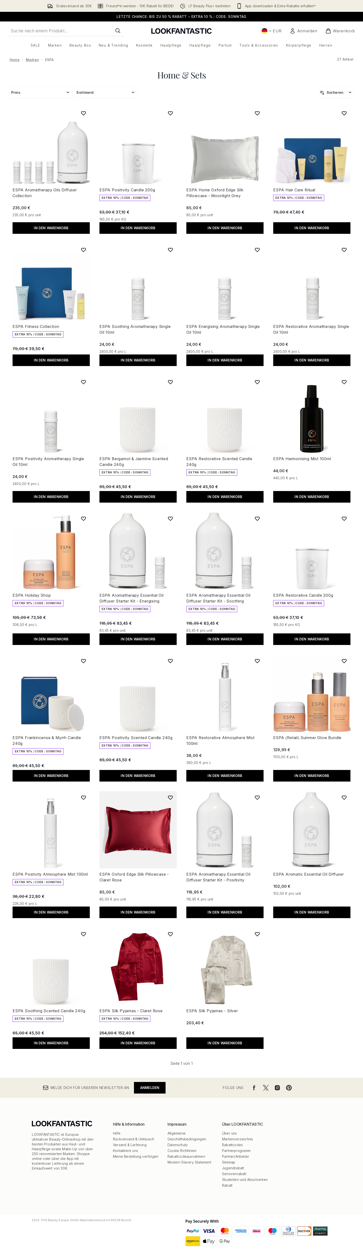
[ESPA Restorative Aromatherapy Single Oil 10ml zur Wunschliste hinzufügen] (344, 250)
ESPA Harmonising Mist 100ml (302, 458)
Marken (32, 60)
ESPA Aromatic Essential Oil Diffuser (308, 874)
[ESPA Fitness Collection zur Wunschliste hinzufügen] (83, 250)
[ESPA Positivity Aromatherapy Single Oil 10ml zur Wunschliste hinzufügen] (83, 382)
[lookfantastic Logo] (181, 31)
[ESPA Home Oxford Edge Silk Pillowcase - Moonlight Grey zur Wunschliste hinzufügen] (257, 113)
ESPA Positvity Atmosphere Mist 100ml (50, 874)
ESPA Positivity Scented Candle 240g (136, 737)
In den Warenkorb (51, 228)
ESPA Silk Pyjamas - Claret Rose (131, 1010)
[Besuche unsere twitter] (266, 1088)
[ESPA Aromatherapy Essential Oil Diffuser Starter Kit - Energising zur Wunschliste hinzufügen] (170, 518)
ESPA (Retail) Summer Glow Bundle (307, 737)
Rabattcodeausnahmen (186, 1156)
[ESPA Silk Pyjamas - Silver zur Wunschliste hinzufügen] (257, 934)
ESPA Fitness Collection (36, 326)
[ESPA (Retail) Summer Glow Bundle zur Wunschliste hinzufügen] (344, 661)
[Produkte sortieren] (336, 92)
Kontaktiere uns (125, 1151)
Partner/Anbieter (235, 1156)
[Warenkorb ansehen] (340, 31)
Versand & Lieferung (130, 1145)
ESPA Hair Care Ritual (294, 189)
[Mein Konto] (304, 31)
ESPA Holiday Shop (32, 595)
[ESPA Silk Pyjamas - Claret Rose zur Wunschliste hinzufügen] (170, 934)
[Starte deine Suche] (66, 30)
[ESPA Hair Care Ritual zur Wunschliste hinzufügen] (344, 113)
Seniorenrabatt (234, 1174)
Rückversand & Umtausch (133, 1139)
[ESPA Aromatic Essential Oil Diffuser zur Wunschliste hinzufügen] (344, 797)
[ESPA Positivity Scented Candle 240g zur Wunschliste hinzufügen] (170, 661)
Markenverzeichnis (237, 1139)
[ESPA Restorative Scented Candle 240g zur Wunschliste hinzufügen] (257, 382)
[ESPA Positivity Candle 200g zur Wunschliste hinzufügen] (170, 113)
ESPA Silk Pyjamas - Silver (212, 1010)
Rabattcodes (232, 1145)
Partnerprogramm (236, 1151)
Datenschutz (178, 1145)
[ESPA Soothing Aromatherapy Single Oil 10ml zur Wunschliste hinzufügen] (170, 250)
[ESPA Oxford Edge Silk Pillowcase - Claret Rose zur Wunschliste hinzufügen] (170, 797)
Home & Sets (181, 75)
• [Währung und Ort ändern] (272, 31)
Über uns (229, 1133)
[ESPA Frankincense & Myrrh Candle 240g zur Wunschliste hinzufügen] (83, 661)
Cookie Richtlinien (182, 1151)
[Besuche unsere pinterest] (289, 1088)
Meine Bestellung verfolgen (135, 1156)
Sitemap (228, 1162)
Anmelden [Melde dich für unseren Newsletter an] (150, 1088)
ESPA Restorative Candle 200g (303, 595)
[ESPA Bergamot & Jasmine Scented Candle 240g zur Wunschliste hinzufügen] (170, 382)
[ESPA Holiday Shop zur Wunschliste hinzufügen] (83, 518)
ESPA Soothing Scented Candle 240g (49, 1010)
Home (15, 60)
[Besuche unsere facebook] (254, 1088)
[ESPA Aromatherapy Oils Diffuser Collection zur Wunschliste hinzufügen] (83, 113)
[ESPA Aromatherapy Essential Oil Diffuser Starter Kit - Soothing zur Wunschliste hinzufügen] (257, 518)
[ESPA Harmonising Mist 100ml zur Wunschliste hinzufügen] (344, 382)
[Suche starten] (118, 30)
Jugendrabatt (233, 1168)
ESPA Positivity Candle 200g (127, 189)
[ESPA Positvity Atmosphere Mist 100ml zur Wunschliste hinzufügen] (83, 797)
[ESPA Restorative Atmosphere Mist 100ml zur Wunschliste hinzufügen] (257, 661)
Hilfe (116, 1133)
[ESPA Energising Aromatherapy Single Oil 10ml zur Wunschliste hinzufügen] (257, 250)
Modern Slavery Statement (189, 1162)
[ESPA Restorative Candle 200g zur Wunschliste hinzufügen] (344, 518)
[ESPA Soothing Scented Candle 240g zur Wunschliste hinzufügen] (83, 934)
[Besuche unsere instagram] (277, 1088)
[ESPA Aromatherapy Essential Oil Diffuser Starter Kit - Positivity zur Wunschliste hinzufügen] (257, 797)
